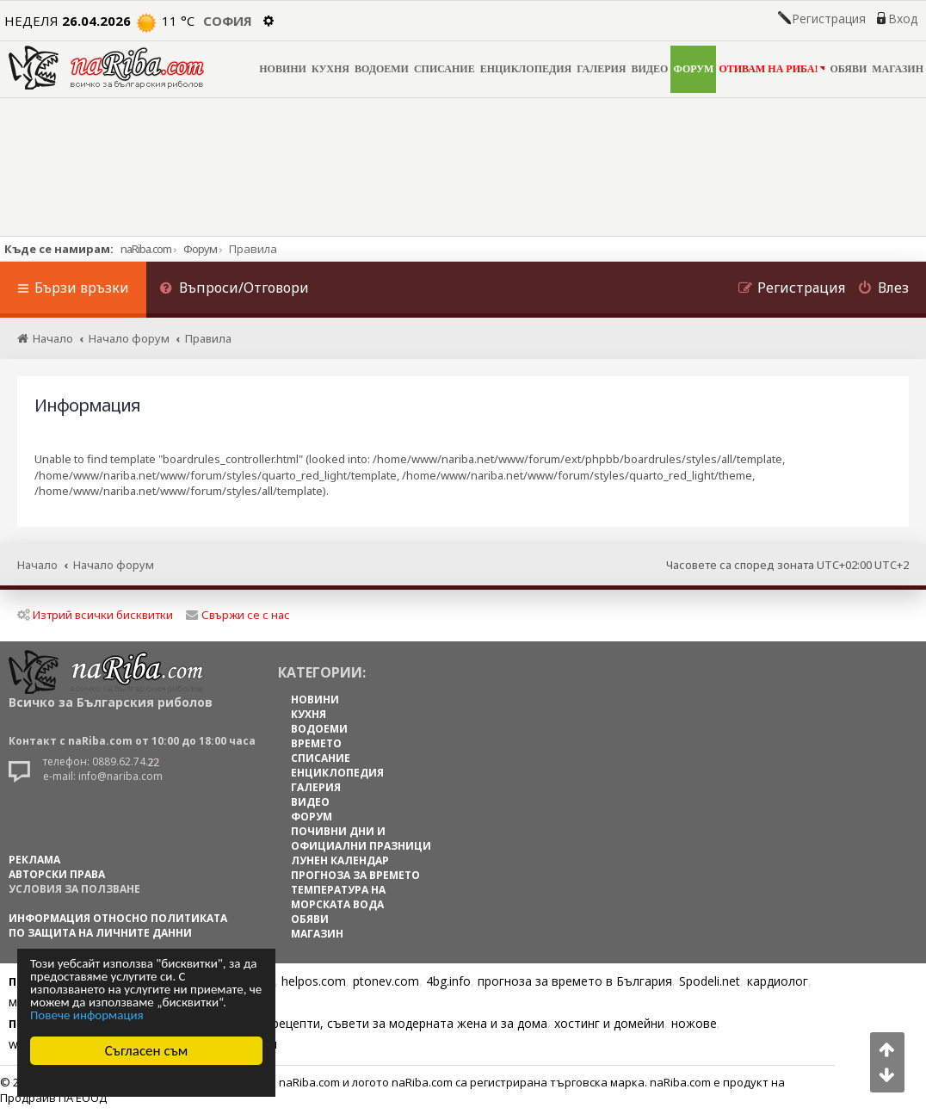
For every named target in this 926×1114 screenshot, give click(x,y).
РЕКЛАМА (34, 859)
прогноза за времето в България (575, 981)
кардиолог (777, 981)
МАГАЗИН (897, 69)
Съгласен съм (146, 1051)
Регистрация (829, 19)
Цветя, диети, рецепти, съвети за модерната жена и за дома (367, 1023)
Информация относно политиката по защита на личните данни (118, 925)
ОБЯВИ (848, 69)
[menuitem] (234, 290)
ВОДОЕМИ (382, 69)
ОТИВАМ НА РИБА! (771, 68)
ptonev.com (386, 981)
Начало (37, 564)
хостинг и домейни (609, 1023)
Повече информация (87, 1015)
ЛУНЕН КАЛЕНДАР (340, 860)
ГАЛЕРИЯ (601, 69)
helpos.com (313, 981)
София (227, 20)
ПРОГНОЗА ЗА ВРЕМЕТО (355, 875)
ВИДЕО (650, 69)
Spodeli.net (709, 981)
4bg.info (448, 981)
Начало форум (113, 564)
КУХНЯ (330, 69)
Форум (200, 249)
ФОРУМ (693, 69)
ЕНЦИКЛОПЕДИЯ (526, 69)
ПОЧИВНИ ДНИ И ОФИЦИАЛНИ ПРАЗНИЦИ (361, 838)
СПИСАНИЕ (444, 69)
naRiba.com (145, 249)
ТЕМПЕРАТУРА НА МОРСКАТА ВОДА (338, 897)
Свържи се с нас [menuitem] (238, 614)
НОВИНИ (282, 69)
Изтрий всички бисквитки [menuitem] (95, 614)
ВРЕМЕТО (316, 743)
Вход (902, 19)
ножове (694, 1023)
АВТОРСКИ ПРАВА (57, 874)
